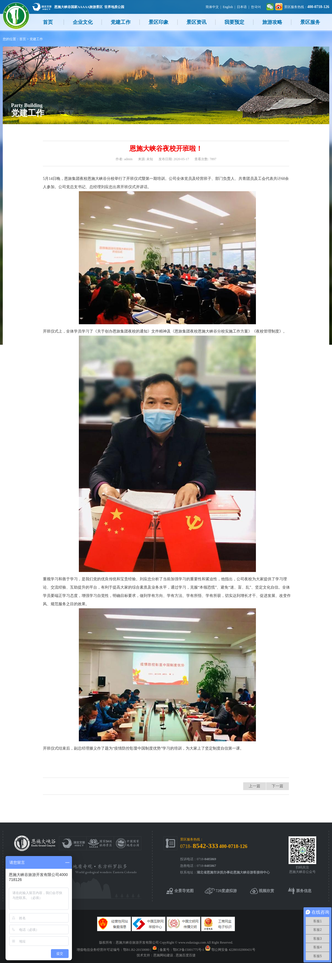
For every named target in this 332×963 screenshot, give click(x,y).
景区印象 (158, 22)
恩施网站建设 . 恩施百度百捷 (174, 955)
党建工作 (121, 22)
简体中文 (212, 7)
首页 (48, 22)
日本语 (242, 7)
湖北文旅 (41, 7)
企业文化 (83, 22)
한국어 (256, 7)
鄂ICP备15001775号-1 (188, 950)
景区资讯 (196, 22)
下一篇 (277, 786)
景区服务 (310, 22)
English (228, 7)
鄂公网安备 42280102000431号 (233, 950)
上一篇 (254, 786)
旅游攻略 (272, 22)
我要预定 (234, 22)
